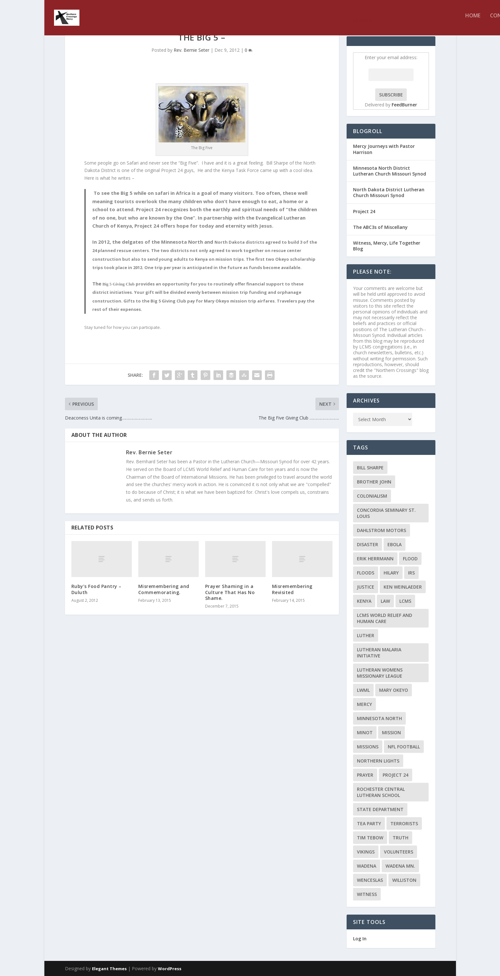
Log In (360, 938)
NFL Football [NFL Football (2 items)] (404, 747)
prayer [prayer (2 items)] (365, 775)
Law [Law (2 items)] (385, 601)
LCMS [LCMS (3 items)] (405, 601)
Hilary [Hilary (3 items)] (391, 573)
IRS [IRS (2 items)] (411, 573)
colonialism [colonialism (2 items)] (372, 496)
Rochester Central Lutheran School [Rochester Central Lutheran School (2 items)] (381, 792)
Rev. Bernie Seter (191, 50)
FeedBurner (404, 105)
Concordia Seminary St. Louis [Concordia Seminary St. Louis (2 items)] (386, 513)
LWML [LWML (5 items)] (363, 690)
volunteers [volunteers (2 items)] (398, 852)
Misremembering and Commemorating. (163, 589)
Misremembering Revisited (292, 589)
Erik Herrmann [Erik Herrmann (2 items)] (375, 559)
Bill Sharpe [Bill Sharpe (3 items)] (370, 468)
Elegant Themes (109, 968)
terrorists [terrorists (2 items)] (404, 823)
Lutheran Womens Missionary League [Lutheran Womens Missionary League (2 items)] (380, 673)
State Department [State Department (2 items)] (380, 809)
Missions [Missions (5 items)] (367, 747)
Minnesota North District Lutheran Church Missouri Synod (389, 171)
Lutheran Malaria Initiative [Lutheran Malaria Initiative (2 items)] (379, 652)
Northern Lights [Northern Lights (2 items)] (378, 761)
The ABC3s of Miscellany (380, 227)
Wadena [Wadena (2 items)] (366, 866)
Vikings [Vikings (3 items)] (366, 852)
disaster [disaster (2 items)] (367, 544)
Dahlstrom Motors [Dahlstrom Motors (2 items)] (381, 530)
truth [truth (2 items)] (400, 838)
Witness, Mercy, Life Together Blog (386, 246)
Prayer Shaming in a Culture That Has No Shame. (230, 592)
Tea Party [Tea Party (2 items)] (369, 823)
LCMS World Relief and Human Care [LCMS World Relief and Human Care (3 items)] (384, 618)
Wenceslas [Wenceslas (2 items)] (370, 880)
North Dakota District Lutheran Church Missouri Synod (388, 192)
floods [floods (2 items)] (365, 573)
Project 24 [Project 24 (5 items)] (395, 775)
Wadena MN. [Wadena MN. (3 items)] (400, 866)
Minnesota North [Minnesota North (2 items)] (379, 718)
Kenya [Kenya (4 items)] (364, 601)
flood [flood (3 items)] (410, 559)
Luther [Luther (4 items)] (365, 635)
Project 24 (364, 211)
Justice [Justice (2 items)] (365, 587)
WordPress (169, 968)
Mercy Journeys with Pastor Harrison (384, 149)
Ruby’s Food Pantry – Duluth (96, 589)
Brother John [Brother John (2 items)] (374, 482)
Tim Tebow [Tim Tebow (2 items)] (370, 838)
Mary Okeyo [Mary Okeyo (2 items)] (393, 690)
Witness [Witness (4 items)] (367, 894)
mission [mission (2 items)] (391, 732)
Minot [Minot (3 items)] (365, 732)
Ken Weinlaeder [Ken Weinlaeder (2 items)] (403, 587)
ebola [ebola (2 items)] (394, 544)
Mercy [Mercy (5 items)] (364, 704)
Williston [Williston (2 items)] (404, 880)
